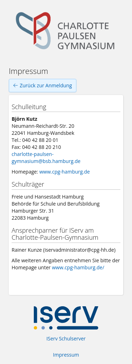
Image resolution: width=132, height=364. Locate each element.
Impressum (66, 354)
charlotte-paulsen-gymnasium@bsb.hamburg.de (46, 157)
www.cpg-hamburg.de (64, 171)
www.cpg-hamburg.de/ (78, 267)
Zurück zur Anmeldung (42, 85)
